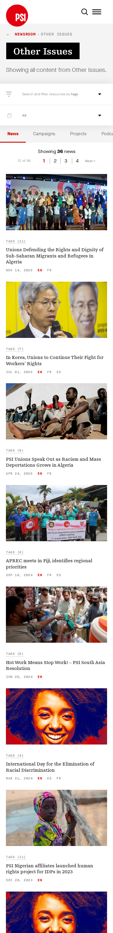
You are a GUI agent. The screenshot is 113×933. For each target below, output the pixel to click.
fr (49, 270)
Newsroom (25, 34)
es (58, 372)
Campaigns (44, 134)
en (40, 270)
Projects (78, 134)
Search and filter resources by (46, 94)
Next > (90, 161)
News (12, 134)
